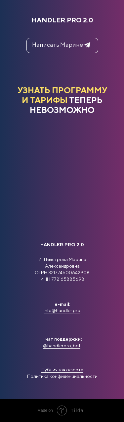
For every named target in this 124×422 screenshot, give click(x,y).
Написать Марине (57, 44)
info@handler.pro (62, 310)
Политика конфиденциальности (62, 376)
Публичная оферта (62, 369)
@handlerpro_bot (61, 345)
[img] (62, 294)
